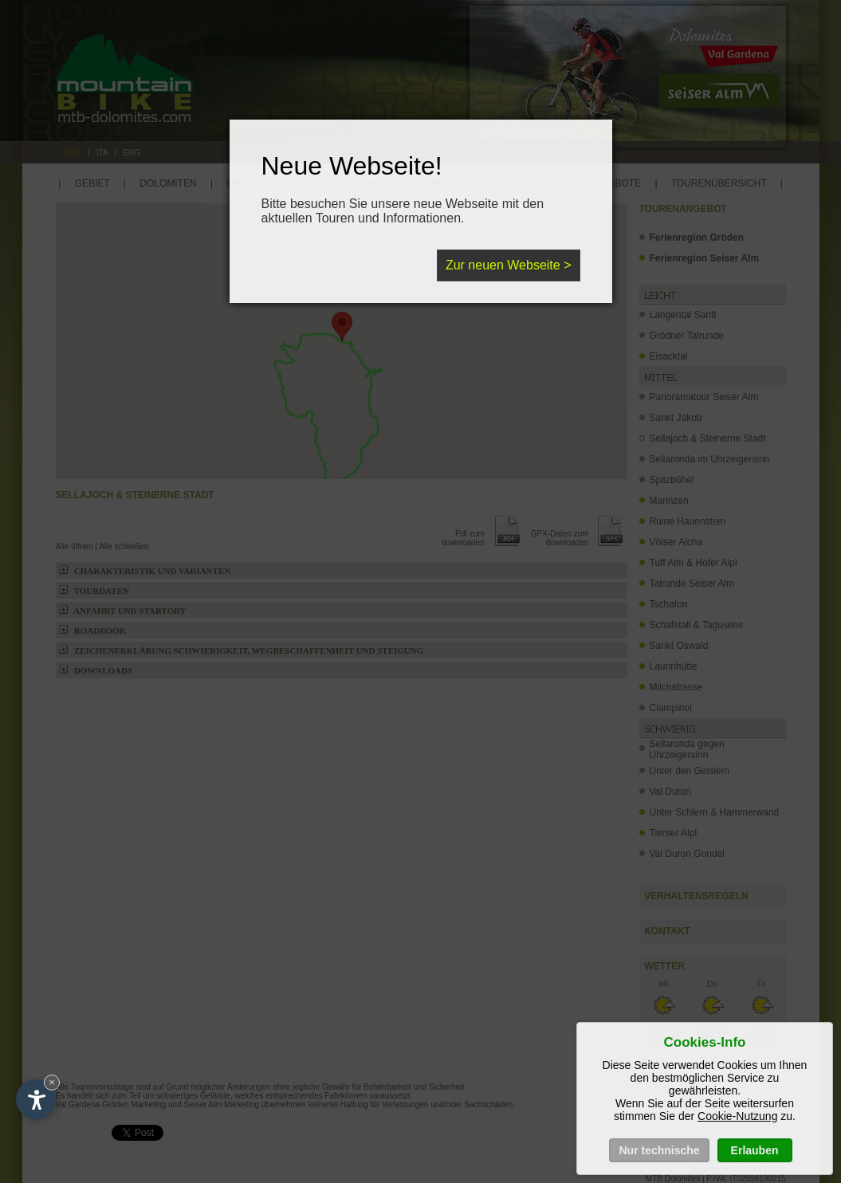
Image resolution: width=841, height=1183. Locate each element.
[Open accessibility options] (36, 1099)
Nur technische (659, 1150)
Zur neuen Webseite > (509, 265)
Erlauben (755, 1150)
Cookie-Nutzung (737, 1116)
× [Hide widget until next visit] (52, 1082)
